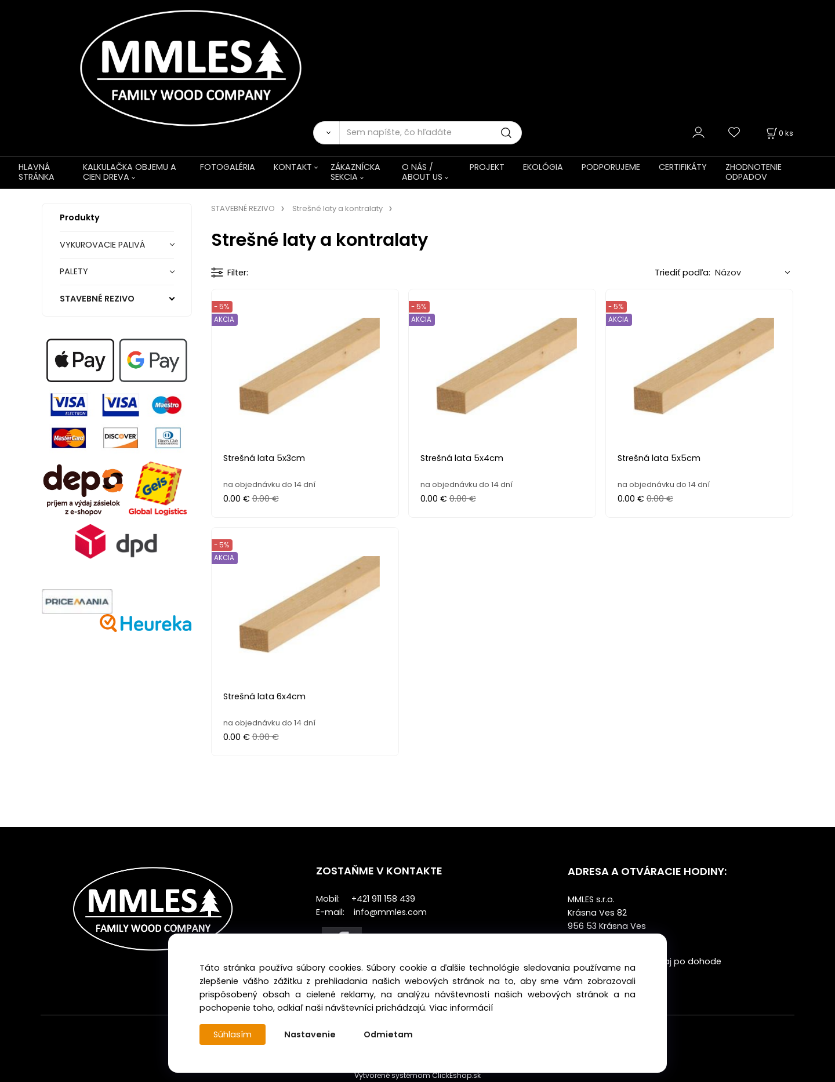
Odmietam (388, 1034)
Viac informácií (461, 1008)
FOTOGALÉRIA (227, 167)
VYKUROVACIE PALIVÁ (102, 244)
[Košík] (778, 133)
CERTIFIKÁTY (683, 167)
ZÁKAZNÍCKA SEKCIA (355, 172)
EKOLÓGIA (543, 167)
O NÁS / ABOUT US (422, 172)
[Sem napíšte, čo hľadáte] (430, 132)
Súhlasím (232, 1034)
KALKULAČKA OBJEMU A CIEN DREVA (129, 172)
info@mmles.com (390, 912)
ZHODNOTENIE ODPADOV (753, 172)
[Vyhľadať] (326, 132)
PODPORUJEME (611, 167)
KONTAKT (293, 167)
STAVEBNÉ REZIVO (97, 298)
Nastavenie (310, 1034)
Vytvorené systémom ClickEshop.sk (417, 1075)
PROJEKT (487, 167)
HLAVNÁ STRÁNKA (37, 172)
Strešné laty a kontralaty (337, 208)
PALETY (74, 271)
